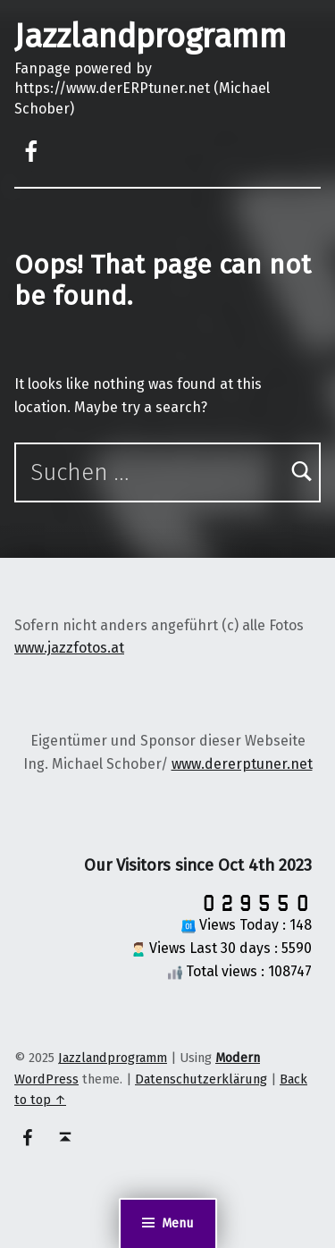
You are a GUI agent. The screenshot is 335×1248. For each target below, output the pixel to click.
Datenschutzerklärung (201, 1079)
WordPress (46, 1079)
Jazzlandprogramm (150, 36)
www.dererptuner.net (242, 763)
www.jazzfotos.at (69, 647)
